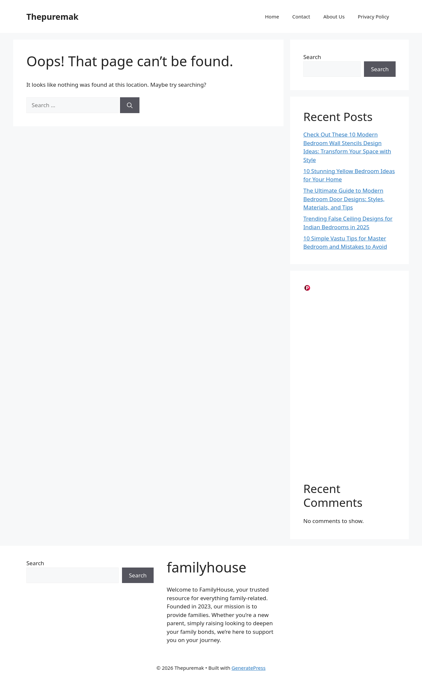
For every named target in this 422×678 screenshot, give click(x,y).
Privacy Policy (373, 16)
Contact (301, 16)
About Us (334, 16)
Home (272, 16)
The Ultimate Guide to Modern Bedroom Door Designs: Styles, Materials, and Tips (344, 199)
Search (312, 57)
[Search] (129, 105)
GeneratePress (248, 667)
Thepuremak (52, 16)
